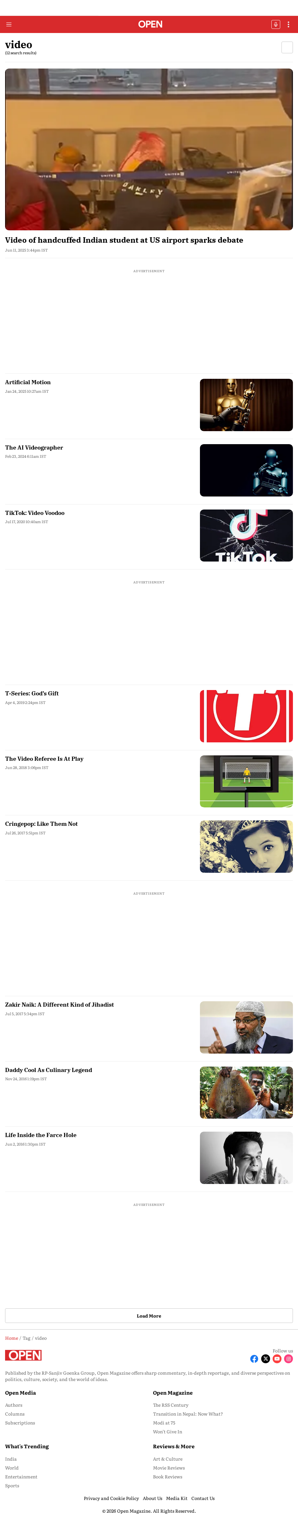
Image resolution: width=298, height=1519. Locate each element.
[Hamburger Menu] (9, 24)
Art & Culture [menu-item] (167, 1459)
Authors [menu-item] (13, 1405)
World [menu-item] (12, 1467)
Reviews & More (174, 1446)
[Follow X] (265, 1358)
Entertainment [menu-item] (21, 1476)
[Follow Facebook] (254, 1358)
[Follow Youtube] (277, 1358)
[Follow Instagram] (288, 1358)
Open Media (20, 1392)
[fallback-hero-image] (149, 149)
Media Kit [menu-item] (177, 1498)
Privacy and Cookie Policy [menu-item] (111, 1498)
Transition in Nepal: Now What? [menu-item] (188, 1413)
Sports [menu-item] (12, 1485)
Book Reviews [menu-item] (167, 1476)
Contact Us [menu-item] (203, 1498)
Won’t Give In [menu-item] (167, 1431)
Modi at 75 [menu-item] (164, 1422)
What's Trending (27, 1446)
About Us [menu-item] (152, 1498)
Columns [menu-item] (14, 1413)
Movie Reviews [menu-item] (169, 1467)
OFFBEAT (275, 24)
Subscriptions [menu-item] (20, 1422)
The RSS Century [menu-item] (171, 1405)
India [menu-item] (11, 1459)
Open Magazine (173, 1392)
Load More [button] (149, 1315)
